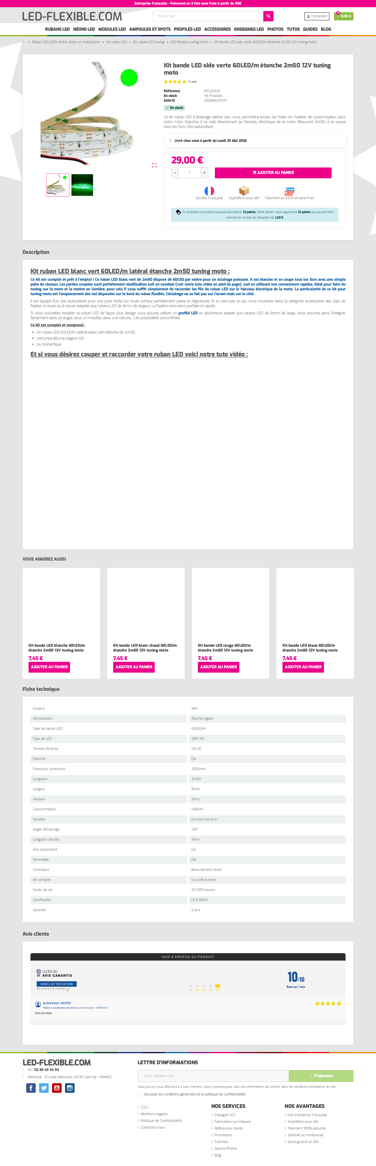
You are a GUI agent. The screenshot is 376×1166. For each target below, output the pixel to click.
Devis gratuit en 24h (303, 1142)
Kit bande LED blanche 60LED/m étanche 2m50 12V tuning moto (57, 648)
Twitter (44, 1088)
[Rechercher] (213, 16)
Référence (172, 91)
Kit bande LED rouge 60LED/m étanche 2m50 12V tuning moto (225, 648)
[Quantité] (189, 173)
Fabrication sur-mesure (232, 1121)
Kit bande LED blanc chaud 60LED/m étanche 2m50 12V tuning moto (145, 648)
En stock (170, 96)
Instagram (70, 1088)
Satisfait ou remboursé (305, 1135)
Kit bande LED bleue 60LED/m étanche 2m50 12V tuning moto (310, 648)
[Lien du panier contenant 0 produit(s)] (343, 16)
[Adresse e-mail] (213, 1076)
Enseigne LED (224, 1115)
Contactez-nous (153, 1127)
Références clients (228, 1128)
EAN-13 (169, 100)
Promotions (223, 1135)
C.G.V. (144, 1107)
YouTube (57, 1088)
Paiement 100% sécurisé (307, 1128)
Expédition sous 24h (303, 1121)
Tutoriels (221, 1142)
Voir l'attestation (57, 984)
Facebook (31, 1088)
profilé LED (188, 313)
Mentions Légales (154, 1114)
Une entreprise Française (307, 1115)
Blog (217, 1155)
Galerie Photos (225, 1148)
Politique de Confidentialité (161, 1120)
